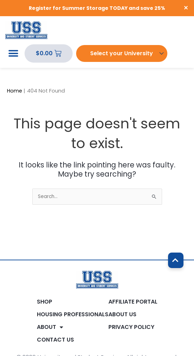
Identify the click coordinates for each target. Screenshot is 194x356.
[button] (13, 54)
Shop (44, 302)
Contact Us (55, 340)
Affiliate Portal (133, 302)
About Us (122, 314)
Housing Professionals (72, 314)
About (50, 327)
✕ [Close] (186, 8)
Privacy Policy (131, 327)
